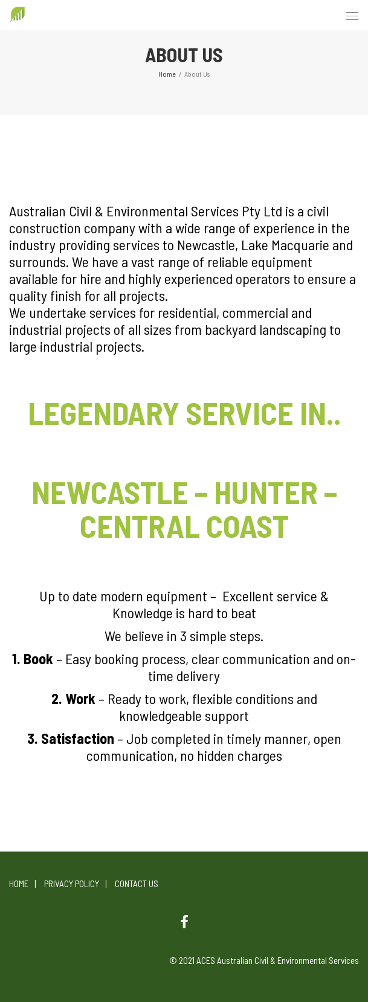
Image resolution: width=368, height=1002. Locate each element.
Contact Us (136, 883)
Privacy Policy (71, 883)
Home (18, 883)
